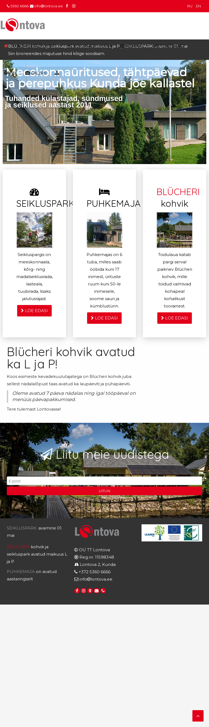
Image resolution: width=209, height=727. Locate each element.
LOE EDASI (34, 310)
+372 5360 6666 (94, 571)
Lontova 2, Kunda (98, 564)
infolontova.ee (46, 6)
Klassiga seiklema (90, 45)
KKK (10, 73)
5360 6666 (18, 6)
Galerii (36, 73)
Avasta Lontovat (37, 45)
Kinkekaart (170, 45)
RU (190, 6)
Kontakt (132, 45)
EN (198, 6)
